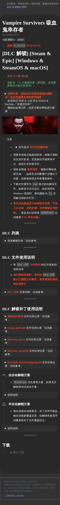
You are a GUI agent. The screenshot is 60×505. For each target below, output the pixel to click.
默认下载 (18, 452)
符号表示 (33, 147)
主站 (9, 7)
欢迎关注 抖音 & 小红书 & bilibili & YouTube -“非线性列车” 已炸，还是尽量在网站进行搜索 (29, 102)
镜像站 (18, 7)
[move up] (30, 467)
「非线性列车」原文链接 (13, 495)
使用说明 (13, 395)
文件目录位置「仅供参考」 (27, 318)
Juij (3, 35)
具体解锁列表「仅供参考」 (23, 240)
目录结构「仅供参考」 (27, 292)
